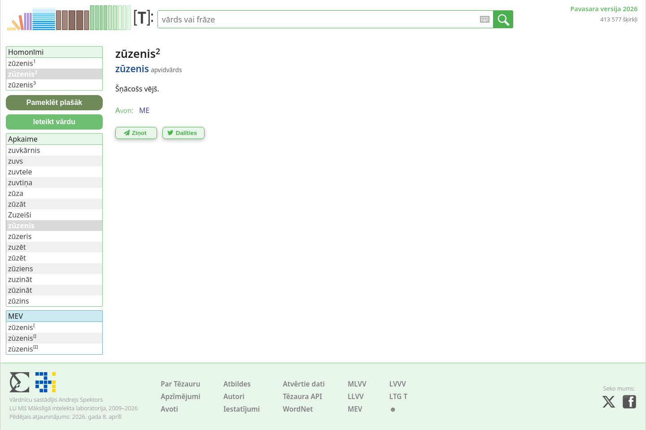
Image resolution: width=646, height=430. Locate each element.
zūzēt (17, 258)
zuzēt (17, 247)
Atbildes (237, 384)
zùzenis (22, 338)
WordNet (298, 409)
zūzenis (22, 63)
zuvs (15, 161)
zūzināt (20, 290)
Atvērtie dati (303, 384)
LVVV (397, 384)
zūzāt (17, 204)
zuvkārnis (24, 150)
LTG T (398, 396)
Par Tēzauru (180, 384)
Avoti (169, 409)
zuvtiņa (20, 182)
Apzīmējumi (181, 396)
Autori (233, 396)
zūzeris (19, 236)
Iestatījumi (241, 409)
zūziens (20, 269)
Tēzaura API (302, 396)
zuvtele (20, 172)
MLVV (357, 384)
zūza (15, 193)
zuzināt (20, 279)
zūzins (18, 301)
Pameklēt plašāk (54, 102)
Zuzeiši (19, 215)
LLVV (356, 396)
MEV (355, 409)
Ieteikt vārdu (54, 122)
